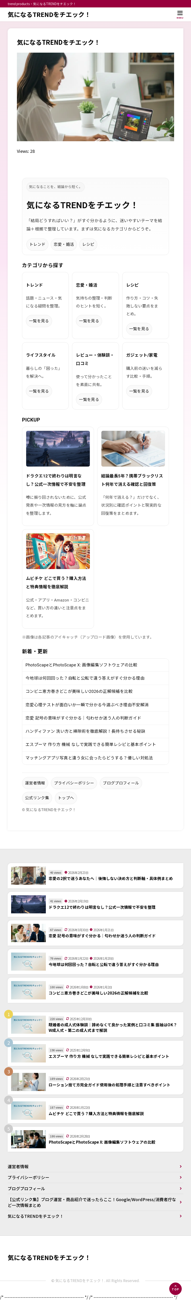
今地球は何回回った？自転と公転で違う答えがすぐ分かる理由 (84, 678)
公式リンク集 (37, 798)
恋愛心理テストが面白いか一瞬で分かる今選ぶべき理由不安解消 (87, 705)
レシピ (88, 244)
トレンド (37, 244)
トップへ (66, 798)
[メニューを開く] (180, 14)
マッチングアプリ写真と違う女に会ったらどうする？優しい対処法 (89, 758)
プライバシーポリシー (74, 783)
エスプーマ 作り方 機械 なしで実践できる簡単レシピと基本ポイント (90, 744)
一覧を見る (39, 321)
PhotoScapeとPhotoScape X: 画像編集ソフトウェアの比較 (81, 665)
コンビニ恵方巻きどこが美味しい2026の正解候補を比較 (79, 691)
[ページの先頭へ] (175, 1289)
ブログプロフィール (121, 783)
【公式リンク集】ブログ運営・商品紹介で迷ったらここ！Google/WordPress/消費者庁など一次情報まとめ (92, 1203)
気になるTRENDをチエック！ (49, 14)
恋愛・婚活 (64, 244)
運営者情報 (35, 783)
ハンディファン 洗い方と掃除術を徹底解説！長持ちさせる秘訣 (85, 731)
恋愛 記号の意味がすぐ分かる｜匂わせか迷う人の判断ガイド (83, 718)
